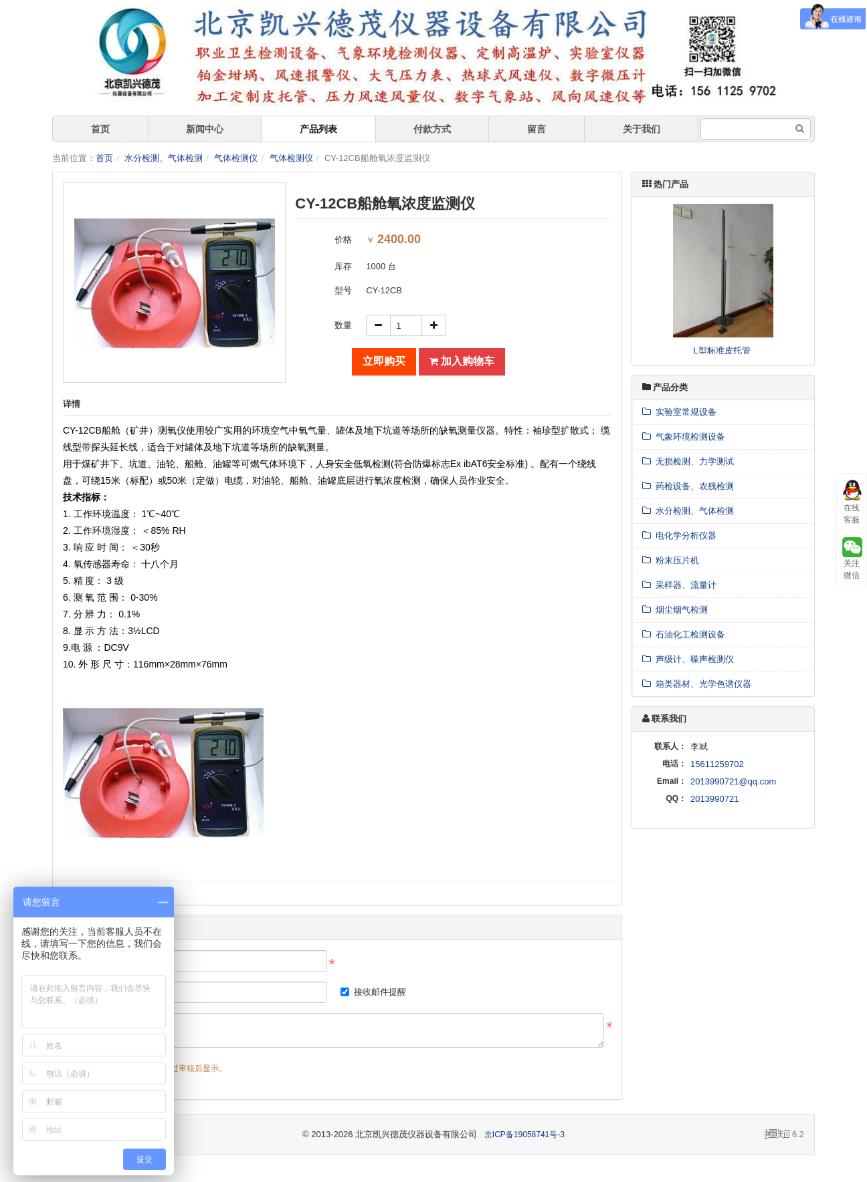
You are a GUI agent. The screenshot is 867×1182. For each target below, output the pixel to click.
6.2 (784, 1135)
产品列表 (318, 129)
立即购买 (384, 361)
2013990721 (714, 799)
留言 (536, 129)
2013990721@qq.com (733, 781)
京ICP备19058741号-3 (524, 1134)
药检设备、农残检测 (688, 486)
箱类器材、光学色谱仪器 (696, 684)
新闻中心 (204, 129)
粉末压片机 (670, 560)
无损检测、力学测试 (688, 461)
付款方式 (432, 129)
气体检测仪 (236, 158)
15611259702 (717, 764)
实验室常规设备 (679, 412)
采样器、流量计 (679, 585)
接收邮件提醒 (373, 992)
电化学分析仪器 (679, 536)
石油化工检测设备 (683, 634)
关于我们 (641, 129)
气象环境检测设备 (683, 437)
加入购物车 (461, 361)
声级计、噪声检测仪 (688, 659)
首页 (100, 129)
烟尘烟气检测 (675, 610)
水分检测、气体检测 (163, 158)
